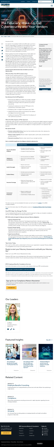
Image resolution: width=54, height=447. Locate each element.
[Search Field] (45, 1)
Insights (5, 36)
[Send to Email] (2, 57)
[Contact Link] (8, 329)
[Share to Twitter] (2, 50)
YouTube (45, 434)
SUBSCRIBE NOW (11, 287)
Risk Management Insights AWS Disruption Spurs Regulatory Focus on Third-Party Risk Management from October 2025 (30, 238)
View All (48, 340)
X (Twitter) (45, 430)
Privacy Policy (13, 441)
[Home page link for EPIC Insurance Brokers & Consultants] (5, 5)
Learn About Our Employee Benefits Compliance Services (20, 269)
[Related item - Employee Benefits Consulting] (29, 386)
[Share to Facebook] (2, 53)
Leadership (31, 435)
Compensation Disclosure (5, 441)
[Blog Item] (13, 358)
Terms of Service (20, 441)
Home (2, 36)
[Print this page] (2, 60)
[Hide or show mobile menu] (51, 5)
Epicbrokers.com (5, 1)
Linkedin (44, 428)
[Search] (51, 1)
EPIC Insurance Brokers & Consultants (29, 426)
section (40, 203)
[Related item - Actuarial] (29, 412)
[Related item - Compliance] (29, 399)
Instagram (45, 431)
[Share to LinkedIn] (2, 47)
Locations (23, 1)
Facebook (45, 433)
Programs (21, 433)
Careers (28, 1)
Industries (21, 428)
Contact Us (34, 1)
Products (21, 430)
